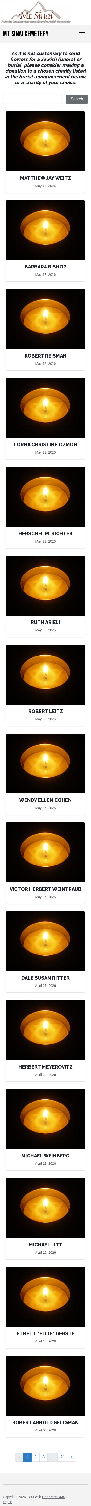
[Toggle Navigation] (82, 34)
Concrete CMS (53, 1497)
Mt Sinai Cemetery (26, 34)
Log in (7, 1502)
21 (62, 1457)
